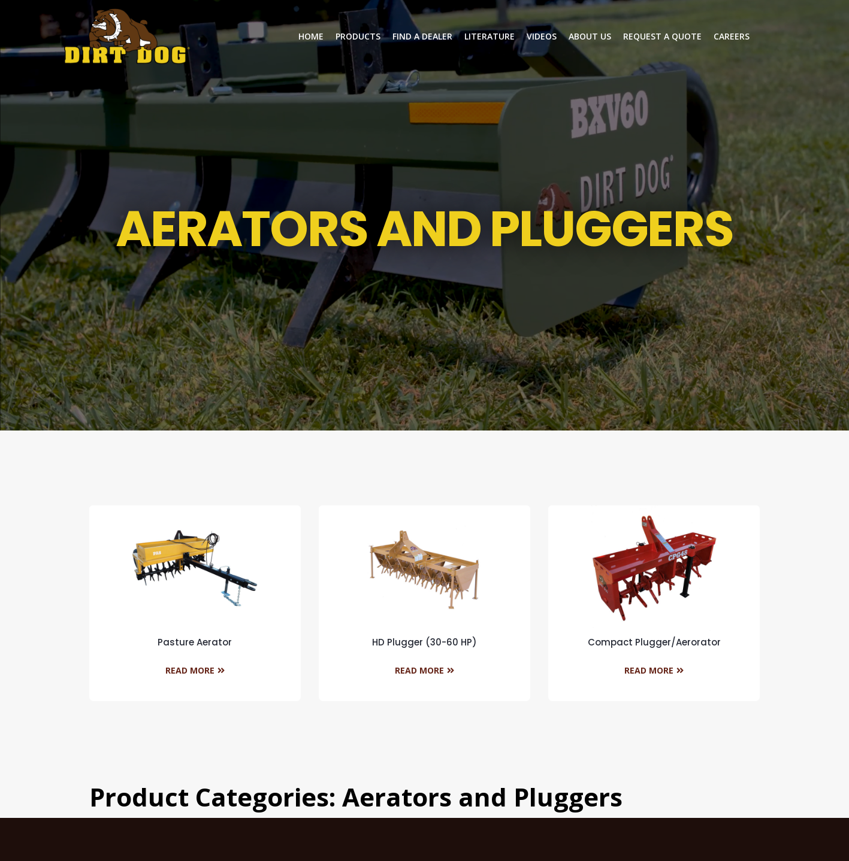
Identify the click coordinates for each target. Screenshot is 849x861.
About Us (590, 36)
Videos (542, 36)
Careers (732, 36)
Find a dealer (422, 36)
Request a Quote (662, 36)
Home (311, 36)
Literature (489, 36)
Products (358, 36)
